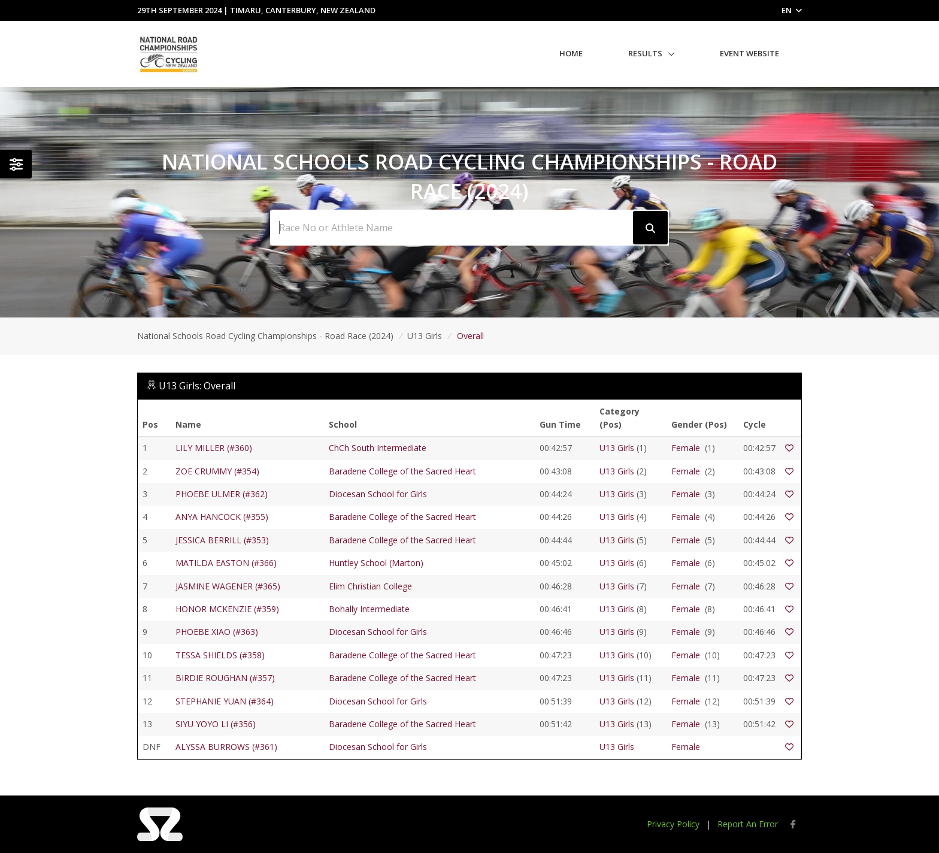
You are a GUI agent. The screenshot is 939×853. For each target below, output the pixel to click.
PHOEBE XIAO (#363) (216, 631)
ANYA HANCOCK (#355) (221, 516)
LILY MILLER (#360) (213, 447)
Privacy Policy (673, 824)
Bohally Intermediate (369, 609)
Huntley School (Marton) (376, 562)
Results (645, 53)
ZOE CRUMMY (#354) (217, 471)
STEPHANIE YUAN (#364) (224, 701)
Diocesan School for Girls (378, 494)
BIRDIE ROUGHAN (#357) (225, 677)
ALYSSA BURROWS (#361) (226, 746)
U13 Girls (616, 447)
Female (685, 447)
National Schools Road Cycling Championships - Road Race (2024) (265, 335)
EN (792, 10)
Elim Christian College (370, 586)
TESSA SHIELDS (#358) (220, 655)
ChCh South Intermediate (377, 447)
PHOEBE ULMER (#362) (221, 494)
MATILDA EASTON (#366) (226, 562)
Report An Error (747, 824)
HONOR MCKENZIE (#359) (227, 609)
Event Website (749, 53)
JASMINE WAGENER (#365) (227, 586)
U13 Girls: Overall (197, 385)
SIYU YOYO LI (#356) (215, 724)
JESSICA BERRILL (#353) (222, 540)
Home (571, 53)
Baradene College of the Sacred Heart (402, 471)
